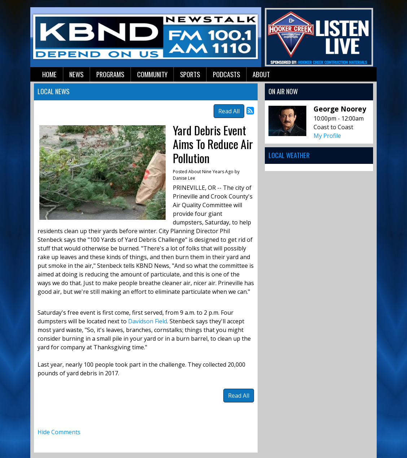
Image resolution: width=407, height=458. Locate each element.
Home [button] (49, 74)
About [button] (261, 74)
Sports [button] (190, 74)
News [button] (76, 74)
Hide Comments (59, 432)
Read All (229, 111)
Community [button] (152, 74)
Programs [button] (110, 74)
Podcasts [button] (226, 74)
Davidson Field (147, 321)
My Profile (327, 136)
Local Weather (289, 155)
